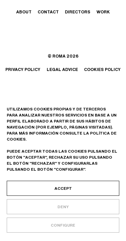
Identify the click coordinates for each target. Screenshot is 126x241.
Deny (63, 207)
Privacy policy (22, 69)
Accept (63, 188)
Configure (63, 225)
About (24, 12)
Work (103, 12)
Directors (77, 12)
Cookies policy (102, 69)
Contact (48, 12)
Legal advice (62, 69)
